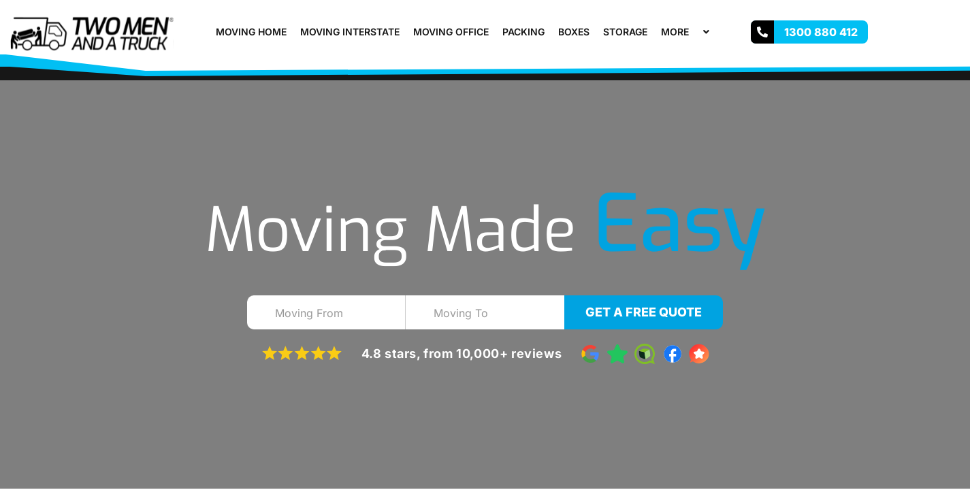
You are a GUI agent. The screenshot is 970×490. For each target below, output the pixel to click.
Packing (523, 31)
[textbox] (338, 313)
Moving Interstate (350, 31)
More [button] (687, 31)
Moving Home (251, 31)
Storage (625, 31)
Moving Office (451, 31)
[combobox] (326, 312)
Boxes (573, 31)
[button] (694, 31)
